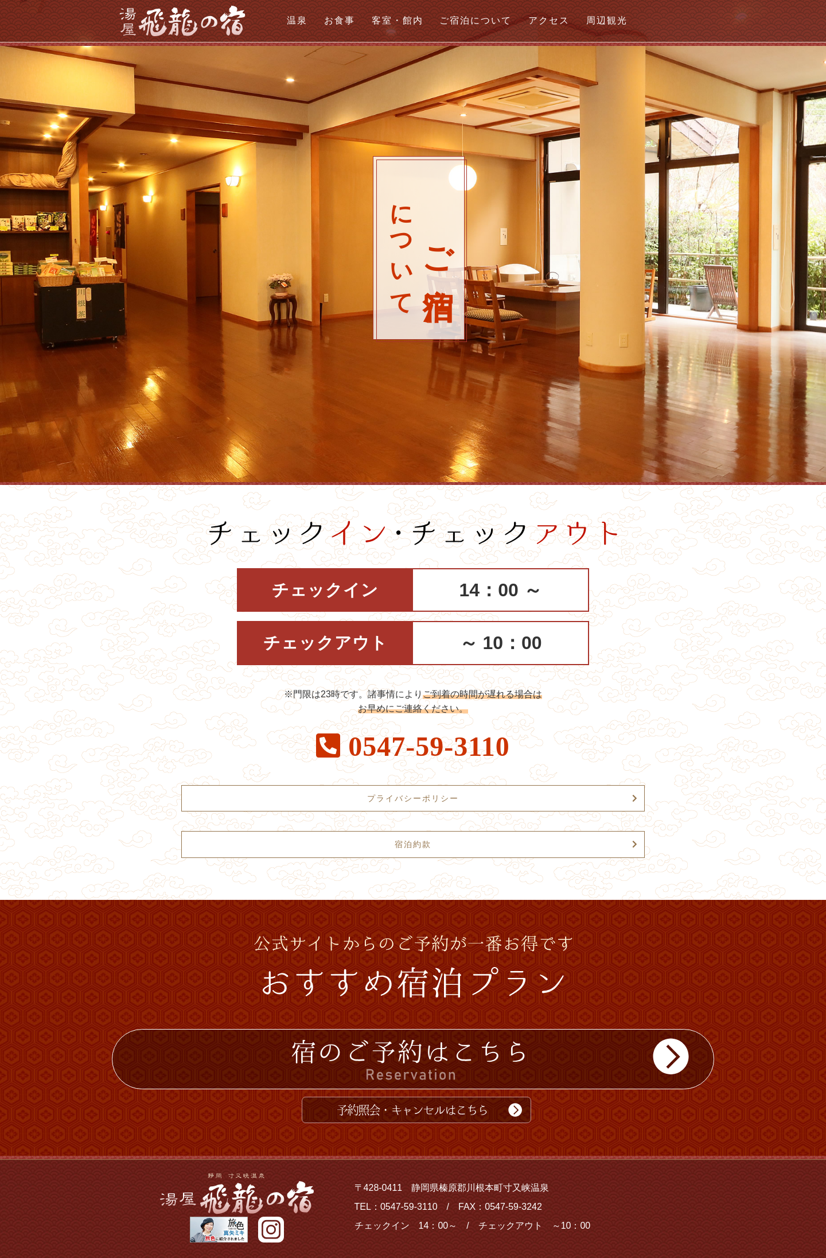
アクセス (549, 20)
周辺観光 (607, 20)
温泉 (297, 20)
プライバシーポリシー (413, 798)
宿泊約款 (413, 844)
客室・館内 (397, 20)
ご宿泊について (475, 20)
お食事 (339, 20)
